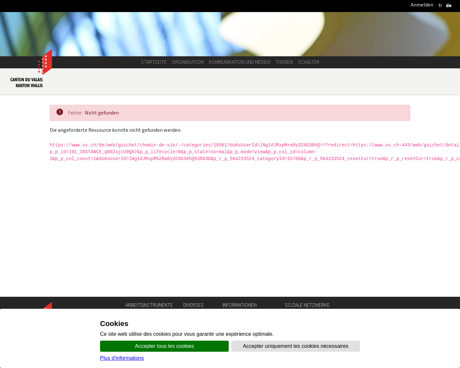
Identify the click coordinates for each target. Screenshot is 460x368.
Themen (284, 62)
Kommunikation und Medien (239, 62)
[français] (440, 5)
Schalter (308, 62)
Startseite (154, 62)
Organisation (188, 62)
